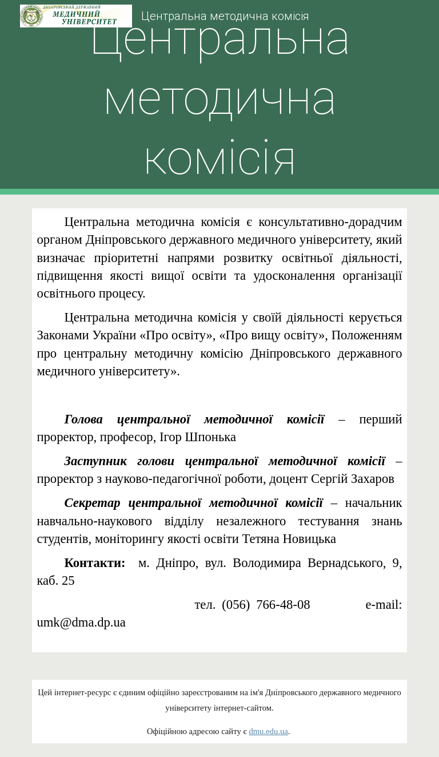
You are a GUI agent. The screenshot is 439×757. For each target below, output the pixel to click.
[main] (219, 97)
